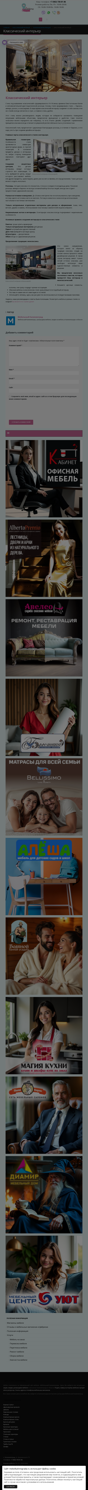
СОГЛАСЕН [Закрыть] (10, 1487)
